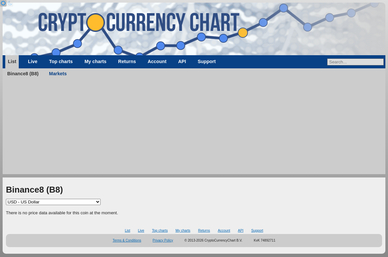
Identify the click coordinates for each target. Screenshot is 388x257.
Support (207, 61)
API (182, 61)
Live (32, 61)
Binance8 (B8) (22, 73)
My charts (96, 61)
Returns (127, 61)
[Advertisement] (194, 128)
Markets (58, 73)
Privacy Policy (163, 240)
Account (157, 61)
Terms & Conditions (127, 240)
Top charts (61, 61)
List (12, 61)
